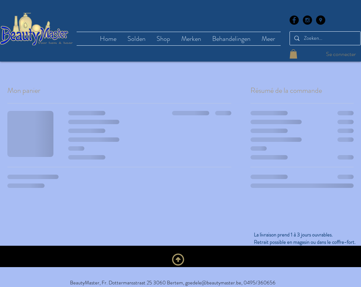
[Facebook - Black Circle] (294, 20)
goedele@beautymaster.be (213, 282)
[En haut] (178, 259)
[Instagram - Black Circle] (307, 20)
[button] (293, 54)
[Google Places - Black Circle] (320, 20)
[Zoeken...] (324, 38)
